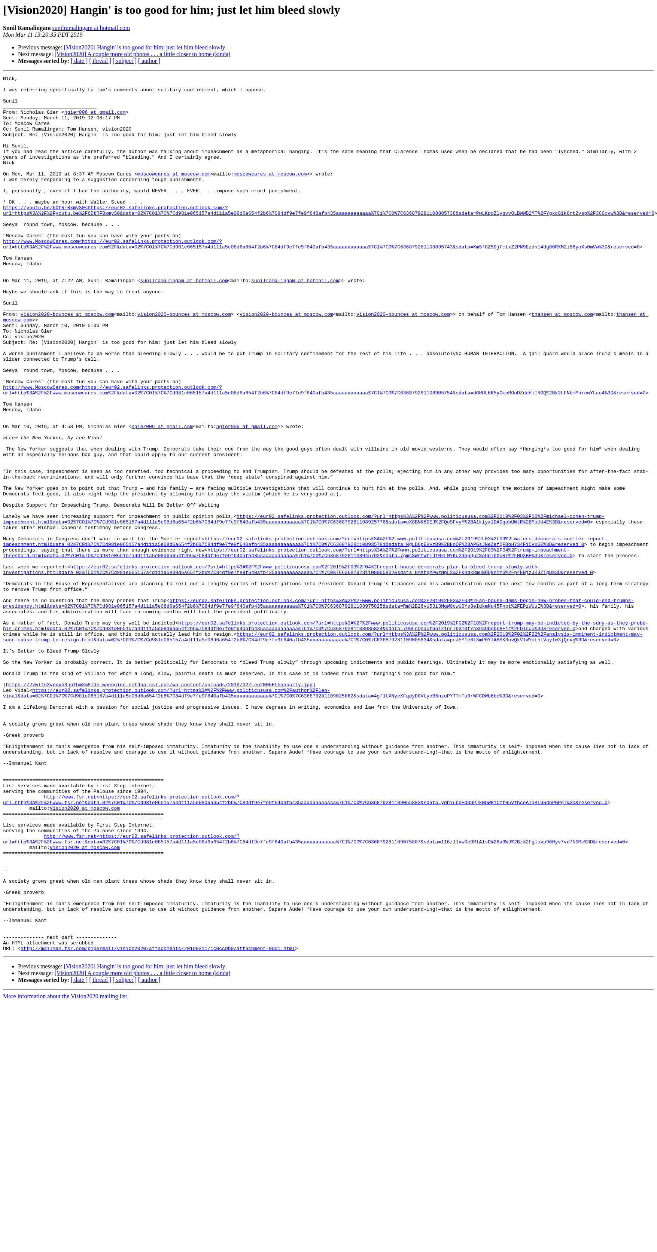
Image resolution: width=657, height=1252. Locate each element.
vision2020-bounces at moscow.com (67, 362)
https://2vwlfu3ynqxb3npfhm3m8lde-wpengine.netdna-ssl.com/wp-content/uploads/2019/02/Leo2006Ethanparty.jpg (159, 806)
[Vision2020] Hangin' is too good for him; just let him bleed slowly (144, 47)
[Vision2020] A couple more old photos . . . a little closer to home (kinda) (143, 54)
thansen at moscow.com (562, 362)
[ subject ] (125, 61)
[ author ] (149, 61)
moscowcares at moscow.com (173, 193)
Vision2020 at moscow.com (85, 955)
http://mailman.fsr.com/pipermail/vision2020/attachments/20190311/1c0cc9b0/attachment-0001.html (158, 1123)
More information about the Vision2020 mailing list (65, 1171)
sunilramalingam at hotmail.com (91, 28)
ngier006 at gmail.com (95, 119)
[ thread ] (100, 61)
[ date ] (79, 61)
